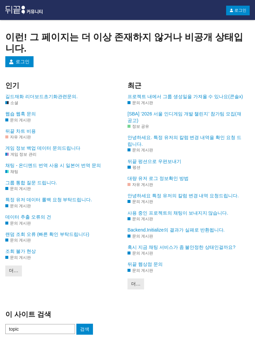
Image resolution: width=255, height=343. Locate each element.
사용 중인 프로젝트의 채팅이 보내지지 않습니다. (178, 213)
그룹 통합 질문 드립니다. (31, 182)
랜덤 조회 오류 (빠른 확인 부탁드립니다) (47, 234)
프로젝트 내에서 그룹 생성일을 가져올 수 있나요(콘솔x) (185, 96)
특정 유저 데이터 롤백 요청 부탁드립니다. (48, 199)
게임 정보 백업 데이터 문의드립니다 (42, 148)
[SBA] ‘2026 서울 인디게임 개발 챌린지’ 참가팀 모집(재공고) (184, 117)
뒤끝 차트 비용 (20, 131)
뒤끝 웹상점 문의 (145, 264)
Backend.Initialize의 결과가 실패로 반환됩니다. (176, 230)
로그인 (237, 10)
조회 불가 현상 (20, 251)
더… (13, 270)
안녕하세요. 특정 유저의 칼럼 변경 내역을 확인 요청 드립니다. (184, 141)
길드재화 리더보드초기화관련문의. (41, 96)
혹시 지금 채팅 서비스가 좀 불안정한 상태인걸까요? (181, 247)
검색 (84, 329)
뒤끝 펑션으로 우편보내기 (154, 161)
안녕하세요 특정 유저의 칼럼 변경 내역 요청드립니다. (183, 195)
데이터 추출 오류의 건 (28, 217)
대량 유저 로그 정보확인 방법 (158, 178)
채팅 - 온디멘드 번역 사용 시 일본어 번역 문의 (53, 165)
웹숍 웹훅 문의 (20, 113)
